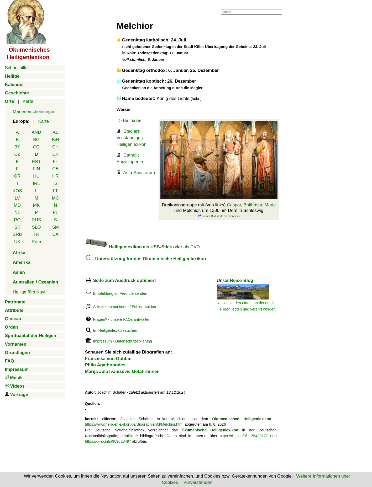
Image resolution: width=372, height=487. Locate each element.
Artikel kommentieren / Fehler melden (124, 306)
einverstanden (198, 482)
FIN (36, 168)
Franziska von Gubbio (108, 358)
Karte (28, 101)
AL (55, 132)
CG (36, 147)
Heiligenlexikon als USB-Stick (128, 246)
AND (36, 132)
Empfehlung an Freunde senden (120, 293)
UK (17, 241)
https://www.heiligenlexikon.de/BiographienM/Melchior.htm (134, 424)
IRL (36, 183)
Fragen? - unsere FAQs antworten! (122, 319)
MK (36, 205)
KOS (17, 190)
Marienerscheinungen (34, 111)
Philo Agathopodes (105, 364)
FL (55, 161)
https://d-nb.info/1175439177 (244, 436)
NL (17, 212)
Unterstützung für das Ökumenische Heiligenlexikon (145, 258)
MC (55, 198)
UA (55, 234)
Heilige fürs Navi (29, 292)
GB (55, 168)
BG (36, 139)
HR (55, 176)
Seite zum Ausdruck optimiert (124, 280)
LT (55, 190)
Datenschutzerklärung (133, 341)
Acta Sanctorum (139, 172)
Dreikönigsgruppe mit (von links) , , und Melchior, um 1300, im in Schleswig (219, 210)
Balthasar (253, 204)
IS (55, 183)
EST (36, 161)
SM (55, 227)
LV (17, 198)
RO (17, 219)
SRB (17, 234)
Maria (270, 204)
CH (55, 147)
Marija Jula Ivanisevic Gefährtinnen (122, 371)
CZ (17, 154)
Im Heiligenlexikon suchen (115, 330)
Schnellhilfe (16, 67)
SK (17, 227)
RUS (36, 219)
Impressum (102, 341)
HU (36, 176)
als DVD (192, 246)
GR (17, 176)
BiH (55, 139)
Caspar (234, 204)
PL (55, 212)
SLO (36, 227)
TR (36, 234)
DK (55, 154)
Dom (232, 210)
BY (17, 147)
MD (17, 205)
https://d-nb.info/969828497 (108, 441)
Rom (36, 241)
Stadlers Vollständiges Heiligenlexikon (131, 138)
